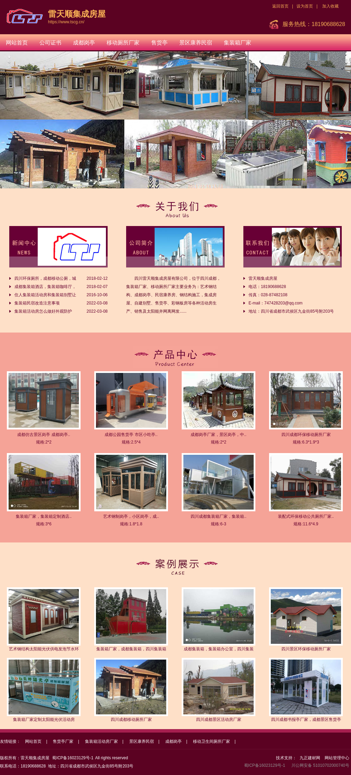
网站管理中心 (337, 757)
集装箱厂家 (237, 43)
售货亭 (159, 43)
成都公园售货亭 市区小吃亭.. (131, 434)
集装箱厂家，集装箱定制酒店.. (44, 516)
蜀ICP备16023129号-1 (72, 757)
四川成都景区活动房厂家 (218, 719)
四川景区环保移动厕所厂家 (306, 649)
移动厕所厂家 (123, 43)
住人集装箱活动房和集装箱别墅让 (45, 294)
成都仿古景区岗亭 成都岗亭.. (43, 434)
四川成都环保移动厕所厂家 (306, 434)
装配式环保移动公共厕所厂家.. (306, 516)
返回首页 (280, 6)
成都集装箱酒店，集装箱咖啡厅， (45, 286)
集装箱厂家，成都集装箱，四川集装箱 (131, 649)
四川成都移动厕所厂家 (131, 719)
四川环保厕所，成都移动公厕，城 (45, 278)
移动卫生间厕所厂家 (211, 741)
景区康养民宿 (195, 43)
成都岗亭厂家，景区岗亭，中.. (218, 434)
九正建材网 (310, 757)
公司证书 (50, 43)
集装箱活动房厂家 (101, 741)
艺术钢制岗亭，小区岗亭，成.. (131, 516)
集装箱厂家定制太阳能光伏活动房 (44, 719)
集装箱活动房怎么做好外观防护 (43, 311)
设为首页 (304, 6)
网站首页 (17, 43)
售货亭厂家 (63, 741)
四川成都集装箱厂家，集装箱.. (218, 516)
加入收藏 (330, 6)
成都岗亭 (84, 43)
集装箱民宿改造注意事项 (37, 303)
